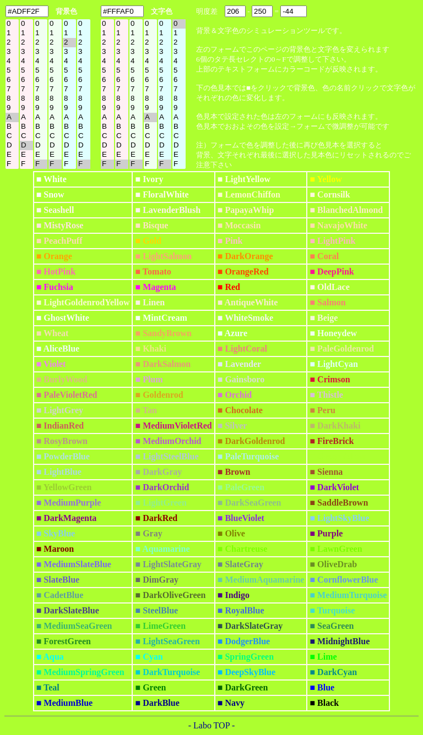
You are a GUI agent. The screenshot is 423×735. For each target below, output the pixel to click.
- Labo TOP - (211, 725)
